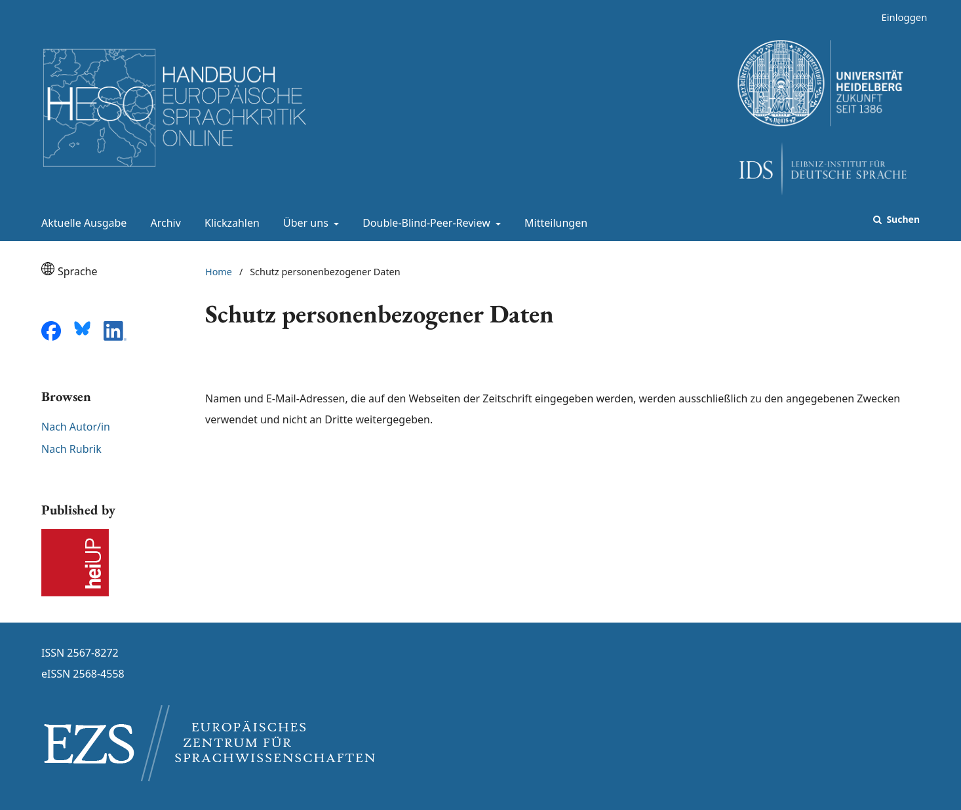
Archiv (163, 222)
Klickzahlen (229, 222)
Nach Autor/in (75, 426)
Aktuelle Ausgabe (81, 222)
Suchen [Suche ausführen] (902, 219)
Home (218, 271)
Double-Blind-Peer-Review (425, 222)
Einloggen (899, 17)
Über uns (304, 222)
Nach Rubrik (71, 449)
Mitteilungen (553, 222)
